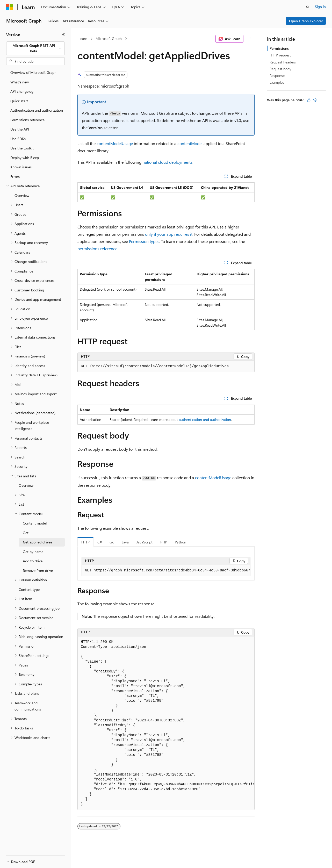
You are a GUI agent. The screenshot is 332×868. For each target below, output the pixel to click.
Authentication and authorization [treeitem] (36, 110)
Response (277, 75)
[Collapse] (63, 34)
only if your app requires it (168, 234)
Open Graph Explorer (306, 20)
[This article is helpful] (309, 100)
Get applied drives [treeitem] (37, 542)
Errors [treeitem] (15, 176)
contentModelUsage (115, 143)
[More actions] (250, 39)
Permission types (144, 241)
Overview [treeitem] (22, 195)
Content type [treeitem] (29, 589)
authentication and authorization (205, 419)
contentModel (190, 143)
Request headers (283, 62)
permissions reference (97, 248)
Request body (280, 68)
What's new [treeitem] (19, 82)
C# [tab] (99, 542)
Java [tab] (125, 542)
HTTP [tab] (85, 542)
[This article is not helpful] (315, 100)
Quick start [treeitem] (19, 100)
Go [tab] (112, 542)
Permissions (279, 48)
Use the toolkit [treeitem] (22, 148)
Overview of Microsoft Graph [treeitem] (33, 72)
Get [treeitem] (25, 532)
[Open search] (307, 7)
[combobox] (35, 48)
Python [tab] (180, 542)
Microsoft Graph (109, 38)
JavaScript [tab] (144, 542)
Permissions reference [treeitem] (27, 119)
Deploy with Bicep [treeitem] (24, 157)
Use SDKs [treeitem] (18, 138)
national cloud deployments (167, 162)
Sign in (320, 6)
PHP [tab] (163, 542)
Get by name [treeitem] (33, 551)
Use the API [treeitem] (19, 129)
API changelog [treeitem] (21, 91)
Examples (277, 82)
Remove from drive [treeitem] (38, 570)
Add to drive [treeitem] (32, 560)
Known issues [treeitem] (21, 166)
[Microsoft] (9, 7)
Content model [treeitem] (35, 523)
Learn (82, 38)
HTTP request (280, 55)
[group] (166, 570)
